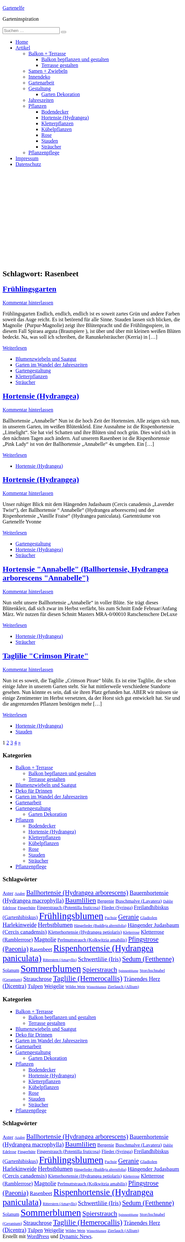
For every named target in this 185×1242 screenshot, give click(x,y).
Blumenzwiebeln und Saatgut (45, 359)
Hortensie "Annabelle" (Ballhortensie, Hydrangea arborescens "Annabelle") (85, 573)
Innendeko (39, 77)
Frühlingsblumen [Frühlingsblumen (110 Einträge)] (71, 916)
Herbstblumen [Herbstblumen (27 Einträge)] (55, 924)
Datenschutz (28, 164)
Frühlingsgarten (30, 289)
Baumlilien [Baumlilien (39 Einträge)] (80, 900)
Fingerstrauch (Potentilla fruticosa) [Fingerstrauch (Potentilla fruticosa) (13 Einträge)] (68, 907)
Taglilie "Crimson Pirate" (45, 656)
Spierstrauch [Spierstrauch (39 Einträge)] (99, 969)
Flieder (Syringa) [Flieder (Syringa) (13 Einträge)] (116, 907)
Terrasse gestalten (59, 65)
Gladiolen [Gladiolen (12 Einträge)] (148, 917)
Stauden (49, 141)
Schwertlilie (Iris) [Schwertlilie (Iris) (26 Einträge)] (99, 959)
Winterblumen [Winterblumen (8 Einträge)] (96, 987)
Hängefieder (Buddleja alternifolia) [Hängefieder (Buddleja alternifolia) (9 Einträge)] (100, 926)
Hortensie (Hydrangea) (65, 117)
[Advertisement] (92, 217)
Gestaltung (39, 88)
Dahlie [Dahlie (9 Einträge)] (168, 901)
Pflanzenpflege (43, 152)
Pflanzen (37, 106)
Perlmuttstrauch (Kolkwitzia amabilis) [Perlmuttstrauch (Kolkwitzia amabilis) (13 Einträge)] (92, 939)
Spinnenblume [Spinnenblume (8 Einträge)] (128, 971)
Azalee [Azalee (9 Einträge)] (20, 894)
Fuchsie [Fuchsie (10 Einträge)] (111, 918)
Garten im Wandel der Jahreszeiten (51, 365)
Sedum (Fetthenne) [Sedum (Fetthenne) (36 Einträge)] (148, 959)
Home (21, 42)
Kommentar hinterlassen (28, 302)
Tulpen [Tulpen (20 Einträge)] (35, 986)
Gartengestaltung (33, 370)
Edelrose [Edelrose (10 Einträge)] (9, 908)
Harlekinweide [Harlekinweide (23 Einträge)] (19, 925)
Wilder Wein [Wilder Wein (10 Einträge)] (76, 986)
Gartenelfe (14, 8)
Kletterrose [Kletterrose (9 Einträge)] (131, 932)
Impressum (26, 158)
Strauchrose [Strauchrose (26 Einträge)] (37, 978)
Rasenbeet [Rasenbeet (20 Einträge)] (41, 949)
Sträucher (51, 146)
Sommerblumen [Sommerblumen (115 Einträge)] (51, 968)
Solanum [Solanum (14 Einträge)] (11, 970)
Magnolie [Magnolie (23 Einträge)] (45, 939)
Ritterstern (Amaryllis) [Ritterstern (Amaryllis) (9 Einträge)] (60, 960)
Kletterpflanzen (57, 123)
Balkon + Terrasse (47, 53)
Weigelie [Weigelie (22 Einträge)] (54, 986)
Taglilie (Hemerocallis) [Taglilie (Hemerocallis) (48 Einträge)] (87, 978)
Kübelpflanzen (56, 129)
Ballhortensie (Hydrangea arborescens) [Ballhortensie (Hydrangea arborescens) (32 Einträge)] (77, 892)
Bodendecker (54, 112)
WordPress (38, 1236)
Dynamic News (75, 1236)
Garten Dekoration (60, 94)
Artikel (22, 47)
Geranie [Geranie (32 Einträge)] (128, 916)
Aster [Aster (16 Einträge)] (8, 893)
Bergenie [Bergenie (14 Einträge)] (105, 901)
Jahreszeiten (41, 100)
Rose (46, 135)
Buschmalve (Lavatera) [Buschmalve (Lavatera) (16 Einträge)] (138, 901)
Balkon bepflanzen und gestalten (75, 59)
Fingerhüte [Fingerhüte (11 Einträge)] (27, 908)
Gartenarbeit (41, 82)
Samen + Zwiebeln (47, 71)
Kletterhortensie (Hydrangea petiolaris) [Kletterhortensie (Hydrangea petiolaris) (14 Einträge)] (85, 932)
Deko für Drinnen (33, 791)
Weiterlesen (15, 348)
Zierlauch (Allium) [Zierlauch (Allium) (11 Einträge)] (123, 986)
